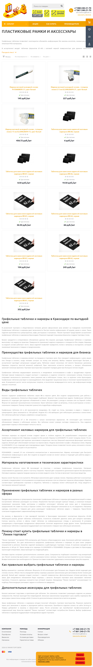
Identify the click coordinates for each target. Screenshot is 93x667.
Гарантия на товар (27, 640)
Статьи (40, 632)
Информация (44, 629)
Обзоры (41, 640)
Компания (6, 629)
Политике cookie (44, 661)
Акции (35, 24)
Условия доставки (26, 637)
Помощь (24, 629)
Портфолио (6, 634)
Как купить (51, 24)
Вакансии (5, 637)
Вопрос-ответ (43, 634)
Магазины (5, 640)
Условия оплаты (26, 634)
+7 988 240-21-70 (82, 8)
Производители (71, 24)
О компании (6, 632)
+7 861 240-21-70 (82, 10)
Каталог (10, 24)
